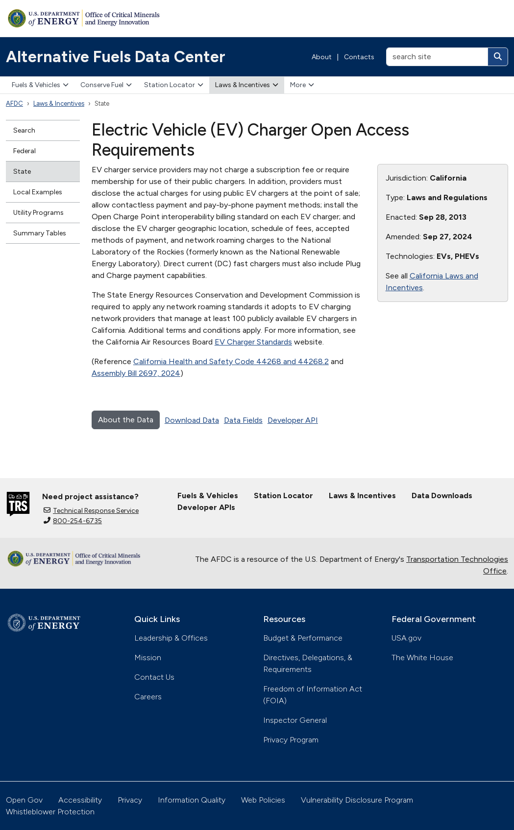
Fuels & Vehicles (40, 85)
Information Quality (191, 800)
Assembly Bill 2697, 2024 (136, 373)
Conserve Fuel (106, 85)
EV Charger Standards (253, 341)
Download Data (192, 420)
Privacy (130, 800)
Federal (24, 151)
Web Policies (263, 800)
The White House (422, 657)
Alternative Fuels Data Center (115, 56)
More (302, 85)
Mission (147, 657)
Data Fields (243, 420)
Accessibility (80, 800)
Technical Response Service (91, 511)
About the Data (125, 419)
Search (24, 130)
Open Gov (24, 800)
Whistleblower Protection (50, 811)
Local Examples (37, 192)
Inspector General (295, 720)
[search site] (437, 56)
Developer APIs (206, 507)
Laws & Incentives (246, 85)
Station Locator (173, 85)
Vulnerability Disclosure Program (357, 800)
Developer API (293, 420)
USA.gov (406, 638)
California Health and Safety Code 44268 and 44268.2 (231, 361)
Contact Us (154, 677)
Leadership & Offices (171, 638)
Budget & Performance (303, 638)
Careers (148, 696)
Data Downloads (442, 495)
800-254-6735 (73, 521)
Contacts (359, 57)
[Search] (498, 56)
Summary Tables (39, 233)
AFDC (14, 103)
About (322, 57)
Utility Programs (38, 212)
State (22, 171)
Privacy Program (290, 739)
